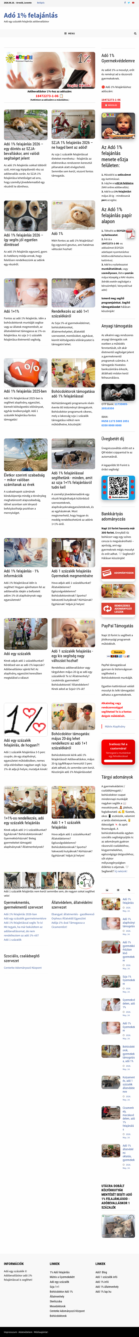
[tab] (106, 890)
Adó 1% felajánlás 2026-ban (20, 914)
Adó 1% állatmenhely (107, 1286)
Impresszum (10, 1332)
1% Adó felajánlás (60, 1272)
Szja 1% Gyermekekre (129, 980)
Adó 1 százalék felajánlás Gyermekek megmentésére (72, 573)
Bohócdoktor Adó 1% (61, 1291)
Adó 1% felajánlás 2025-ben (25, 391)
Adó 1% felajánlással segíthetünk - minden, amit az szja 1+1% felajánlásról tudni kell (72, 480)
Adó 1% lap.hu (103, 1291)
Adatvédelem (25, 1332)
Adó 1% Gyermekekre (129, 1027)
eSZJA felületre (124, 183)
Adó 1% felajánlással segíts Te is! (23, 922)
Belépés (40, 2)
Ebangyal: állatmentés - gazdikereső (73, 914)
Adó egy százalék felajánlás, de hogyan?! (21, 742)
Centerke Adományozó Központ (23, 967)
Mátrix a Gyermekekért (62, 1277)
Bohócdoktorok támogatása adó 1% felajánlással (73, 393)
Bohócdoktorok (58, 1315)
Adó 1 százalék (13, 939)
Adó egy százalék (17, 653)
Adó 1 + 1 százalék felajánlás (66, 825)
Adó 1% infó (102, 1282)
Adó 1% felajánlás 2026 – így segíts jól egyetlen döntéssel (23, 240)
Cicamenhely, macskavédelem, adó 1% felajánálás (129, 1118)
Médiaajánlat (41, 1332)
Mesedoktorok (57, 1306)
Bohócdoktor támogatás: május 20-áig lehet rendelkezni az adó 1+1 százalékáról (71, 741)
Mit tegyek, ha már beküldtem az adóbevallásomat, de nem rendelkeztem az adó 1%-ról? (23, 931)
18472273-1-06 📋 (49, 96)
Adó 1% (57, 233)
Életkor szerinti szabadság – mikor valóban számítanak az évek (24, 480)
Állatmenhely (57, 1296)
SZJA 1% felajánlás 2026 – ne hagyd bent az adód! (72, 145)
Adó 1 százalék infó (106, 1277)
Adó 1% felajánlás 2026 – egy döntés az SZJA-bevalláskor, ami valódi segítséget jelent (23, 151)
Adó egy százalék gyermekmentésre (25, 918)
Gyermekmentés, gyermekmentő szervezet (23, 904)
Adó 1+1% (11, 311)
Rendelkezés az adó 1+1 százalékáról (70, 313)
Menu (69, 33)
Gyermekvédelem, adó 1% (129, 1003)
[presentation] (106, 890)
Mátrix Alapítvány (115, 726)
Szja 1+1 (54, 1286)
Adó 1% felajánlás (31, 15)
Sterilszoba (56, 1301)
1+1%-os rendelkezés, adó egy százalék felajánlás (24, 820)
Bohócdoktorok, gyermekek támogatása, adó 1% (129, 1054)
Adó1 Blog (101, 1272)
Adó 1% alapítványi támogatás (129, 922)
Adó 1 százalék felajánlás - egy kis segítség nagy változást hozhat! (72, 656)
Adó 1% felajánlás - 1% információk (21, 573)
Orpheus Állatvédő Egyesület (69, 918)
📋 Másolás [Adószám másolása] (111, 105)
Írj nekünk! (120, 871)
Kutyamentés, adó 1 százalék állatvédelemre (129, 1084)
